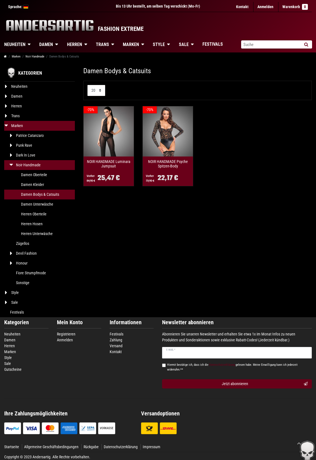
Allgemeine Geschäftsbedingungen (51, 447)
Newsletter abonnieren (188, 322)
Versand (116, 346)
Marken (131, 44)
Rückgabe (91, 447)
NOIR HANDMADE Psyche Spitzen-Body (168, 164)
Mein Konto (70, 322)
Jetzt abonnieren (265, 384)
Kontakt (242, 6)
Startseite (11, 447)
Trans (102, 44)
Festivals (212, 44)
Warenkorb (295, 7)
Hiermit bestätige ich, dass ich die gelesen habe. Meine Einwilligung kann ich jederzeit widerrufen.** (232, 367)
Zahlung (116, 340)
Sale (184, 44)
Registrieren (66, 334)
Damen (46, 44)
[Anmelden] (265, 7)
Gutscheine (13, 369)
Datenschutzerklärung (121, 447)
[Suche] (306, 44)
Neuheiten (12, 334)
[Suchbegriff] (270, 44)
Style (159, 44)
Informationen (126, 322)
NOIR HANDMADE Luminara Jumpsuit (108, 164)
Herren (74, 44)
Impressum (151, 447)
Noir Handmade (35, 56)
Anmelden (65, 340)
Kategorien (16, 322)
